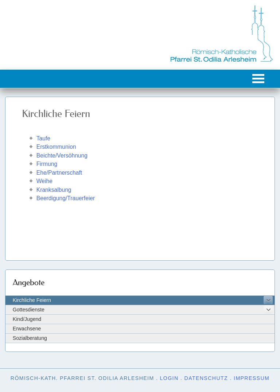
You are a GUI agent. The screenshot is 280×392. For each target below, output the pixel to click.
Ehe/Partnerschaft (59, 173)
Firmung (46, 164)
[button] (258, 78)
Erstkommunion (56, 147)
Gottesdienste (28, 310)
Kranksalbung (53, 190)
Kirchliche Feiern (32, 300)
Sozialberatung (30, 338)
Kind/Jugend (27, 319)
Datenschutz (206, 378)
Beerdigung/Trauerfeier (65, 198)
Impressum (251, 378)
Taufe (43, 138)
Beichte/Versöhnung (62, 155)
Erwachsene (27, 328)
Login (169, 378)
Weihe (44, 181)
